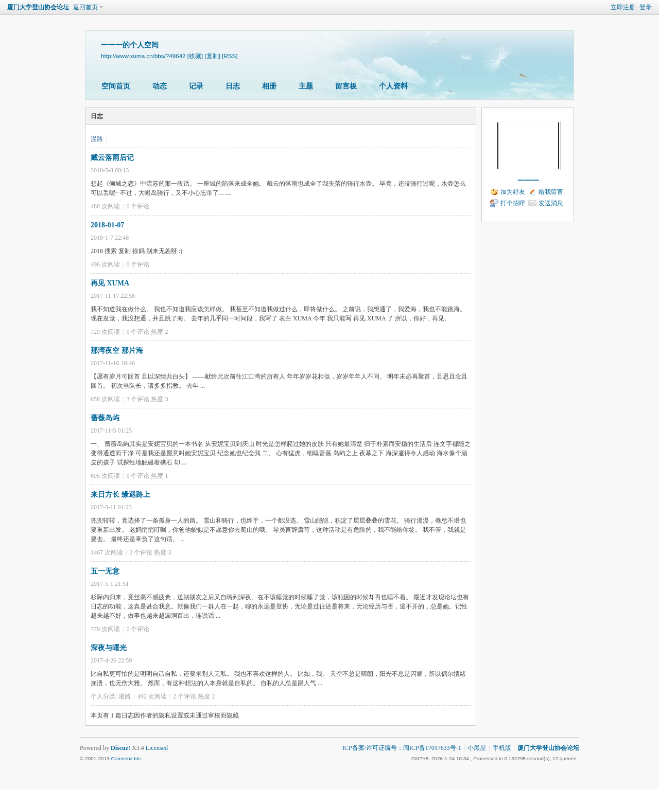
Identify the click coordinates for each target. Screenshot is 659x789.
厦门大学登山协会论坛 (38, 7)
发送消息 (551, 203)
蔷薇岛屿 (105, 418)
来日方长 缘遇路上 (120, 494)
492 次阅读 (152, 696)
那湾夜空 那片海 (117, 350)
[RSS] (229, 55)
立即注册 (623, 7)
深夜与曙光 (109, 648)
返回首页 (85, 7)
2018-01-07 (107, 225)
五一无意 (105, 571)
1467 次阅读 (107, 552)
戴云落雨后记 (112, 158)
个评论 (137, 206)
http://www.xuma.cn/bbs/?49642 (143, 55)
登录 (645, 7)
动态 (159, 86)
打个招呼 (512, 203)
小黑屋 (476, 747)
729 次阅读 (105, 331)
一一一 (528, 181)
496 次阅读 (105, 264)
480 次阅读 (105, 206)
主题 (306, 86)
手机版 (502, 747)
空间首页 (115, 86)
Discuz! (120, 747)
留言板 (346, 86)
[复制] (212, 55)
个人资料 (393, 86)
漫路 (97, 138)
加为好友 (512, 191)
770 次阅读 (105, 629)
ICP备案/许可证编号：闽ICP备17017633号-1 (401, 747)
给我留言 (551, 191)
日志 (233, 86)
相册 (269, 86)
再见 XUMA (110, 283)
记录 (196, 86)
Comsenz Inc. (126, 758)
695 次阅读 (105, 475)
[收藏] (195, 55)
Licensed (157, 747)
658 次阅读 (105, 399)
